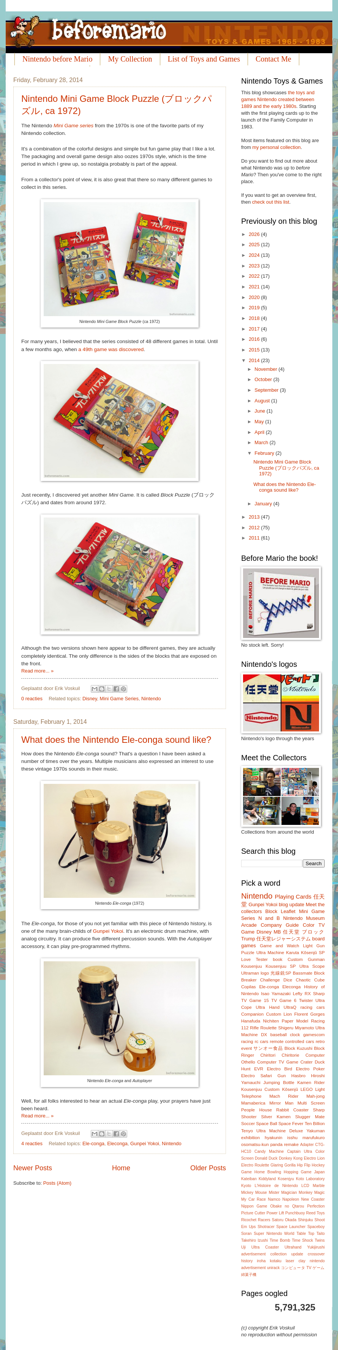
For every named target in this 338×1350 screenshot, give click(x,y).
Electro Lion (314, 1158)
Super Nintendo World (274, 1233)
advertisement (253, 1254)
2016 (255, 339)
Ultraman (250, 973)
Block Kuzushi (298, 1048)
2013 (255, 517)
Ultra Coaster (265, 1247)
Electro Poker (310, 1069)
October (263, 379)
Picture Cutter (253, 1213)
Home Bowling (267, 1172)
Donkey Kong (290, 1158)
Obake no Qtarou (287, 1206)
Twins (320, 1240)
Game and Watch (279, 945)
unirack (273, 1268)
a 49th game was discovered (111, 349)
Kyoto (246, 1186)
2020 (255, 297)
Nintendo (151, 698)
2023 (255, 266)
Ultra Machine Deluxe (279, 1130)
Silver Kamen (276, 1116)
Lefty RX (302, 993)
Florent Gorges (309, 1014)
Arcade (249, 925)
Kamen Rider (311, 1082)
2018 (255, 318)
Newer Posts (32, 1168)
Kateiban (249, 1179)
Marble (318, 1186)
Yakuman (315, 1130)
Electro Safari (256, 1075)
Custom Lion (279, 1014)
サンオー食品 (268, 1048)
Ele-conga (93, 1143)
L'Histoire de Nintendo (276, 1186)
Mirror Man (281, 1103)
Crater (306, 1062)
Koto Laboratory (310, 1179)
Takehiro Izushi (254, 1240)
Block (271, 911)
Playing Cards (293, 896)
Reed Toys (315, 1213)
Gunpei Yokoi (108, 931)
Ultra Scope (312, 966)
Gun (282, 1075)
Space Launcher (291, 1227)
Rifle (254, 1028)
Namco (274, 1199)
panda (276, 1144)
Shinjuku (305, 1220)
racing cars (312, 1007)
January (263, 503)
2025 (255, 244)
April (259, 432)
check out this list (270, 202)
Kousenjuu (251, 966)
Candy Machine (269, 1151)
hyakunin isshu (281, 1137)
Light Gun (314, 945)
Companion (252, 1014)
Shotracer (266, 1227)
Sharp (319, 993)
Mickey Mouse (254, 1192)
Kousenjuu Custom (260, 1089)
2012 (255, 527)
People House (256, 1110)
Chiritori (267, 1055)
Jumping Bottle (279, 1082)
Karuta (292, 952)
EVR (258, 1069)
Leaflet (288, 911)
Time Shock (302, 1240)
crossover (316, 1254)
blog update (291, 904)
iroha (261, 1261)
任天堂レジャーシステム (283, 939)
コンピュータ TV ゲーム (303, 1268)
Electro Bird (279, 1069)
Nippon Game (254, 1206)
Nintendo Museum (304, 918)
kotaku (275, 1261)
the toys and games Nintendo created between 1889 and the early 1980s (277, 99)
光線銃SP (280, 973)
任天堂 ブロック (304, 932)
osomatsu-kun (255, 1144)
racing (247, 1041)
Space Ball (266, 1123)
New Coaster (313, 1199)
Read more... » (37, 671)
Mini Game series (73, 125)
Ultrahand (293, 1247)
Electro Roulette (255, 1165)
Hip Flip (303, 1165)
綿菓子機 (248, 1274)
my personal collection (276, 147)
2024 (255, 255)
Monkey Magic (312, 1192)
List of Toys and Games (204, 59)
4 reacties (32, 1143)
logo (265, 973)
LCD (306, 1186)
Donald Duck (266, 1158)
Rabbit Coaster (292, 1110)
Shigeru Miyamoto (296, 1028)
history (247, 1261)
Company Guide (280, 925)
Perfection (316, 1206)
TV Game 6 (283, 1000)
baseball (278, 1034)
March (261, 442)
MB (277, 932)
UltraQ (290, 1007)
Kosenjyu (286, 1179)
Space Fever (290, 1123)
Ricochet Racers (255, 1220)
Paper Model (295, 1021)
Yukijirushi (316, 1247)
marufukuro (313, 1137)
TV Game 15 (255, 1000)
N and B (269, 918)
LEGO (306, 1089)
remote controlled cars (292, 1041)
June (260, 411)
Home (121, 1168)
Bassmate (302, 973)
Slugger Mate (310, 1116)
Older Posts (208, 1168)
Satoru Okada (284, 1220)
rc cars (262, 1041)
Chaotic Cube (310, 980)
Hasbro (298, 1075)
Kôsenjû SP (313, 952)
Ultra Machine (270, 952)
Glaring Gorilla (282, 1165)
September (267, 390)
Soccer (248, 1123)
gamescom (314, 1034)
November (266, 369)
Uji (243, 1247)
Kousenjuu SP (280, 966)
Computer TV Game (277, 1062)
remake (291, 1144)
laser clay (295, 1261)
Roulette (268, 1028)
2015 (255, 350)
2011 (255, 538)
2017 (255, 329)
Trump (248, 939)
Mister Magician (283, 1192)
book (278, 959)
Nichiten (271, 1021)
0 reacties (32, 698)
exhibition (250, 1137)
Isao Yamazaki (276, 993)
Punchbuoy (295, 1213)
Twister (306, 1000)
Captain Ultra (299, 1151)
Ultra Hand (268, 1007)
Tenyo (247, 1130)
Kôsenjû (290, 1089)
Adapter (307, 1145)
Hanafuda (250, 1021)
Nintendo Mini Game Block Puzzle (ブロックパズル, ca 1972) (286, 467)
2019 (255, 307)
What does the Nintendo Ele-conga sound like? (116, 739)
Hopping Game (297, 1172)
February (264, 453)
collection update (286, 1254)
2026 (255, 234)
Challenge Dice (276, 980)
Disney (89, 698)
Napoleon (290, 1199)
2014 (255, 360)
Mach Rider (284, 1096)
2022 (255, 276)
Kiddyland (267, 1179)
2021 (255, 287)
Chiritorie (290, 1055)
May (259, 421)
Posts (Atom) (57, 1183)
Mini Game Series (119, 698)
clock (295, 1034)
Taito (320, 1233)
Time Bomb (280, 1240)
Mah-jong (315, 1096)
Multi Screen (311, 1103)
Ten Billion (315, 1123)
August (262, 401)
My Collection (130, 59)
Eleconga (117, 1143)
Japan (319, 1172)
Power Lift (275, 1213)
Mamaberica (253, 1103)
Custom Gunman (306, 959)
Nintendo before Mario (57, 59)
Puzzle (247, 952)
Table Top (305, 1233)
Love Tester (254, 959)
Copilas (248, 986)
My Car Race (253, 1199)
